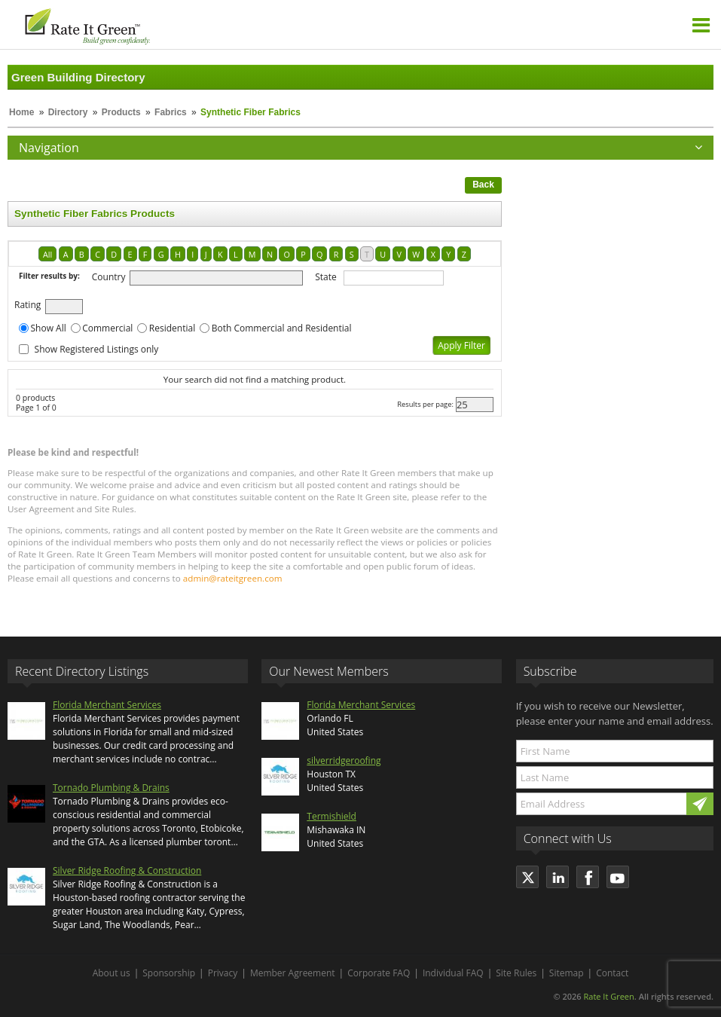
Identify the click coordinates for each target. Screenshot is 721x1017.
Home (21, 112)
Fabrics (170, 112)
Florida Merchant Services (107, 704)
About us (111, 973)
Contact (612, 973)
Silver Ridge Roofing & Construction (127, 870)
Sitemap (566, 973)
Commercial (107, 328)
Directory (68, 112)
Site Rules (516, 973)
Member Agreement (292, 973)
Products (121, 112)
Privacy (223, 973)
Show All (48, 328)
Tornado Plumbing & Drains (111, 787)
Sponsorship (168, 973)
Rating (27, 304)
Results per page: (425, 404)
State (326, 276)
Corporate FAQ (378, 973)
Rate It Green (608, 996)
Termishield (331, 816)
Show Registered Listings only (97, 349)
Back (483, 184)
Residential (172, 328)
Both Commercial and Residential (282, 328)
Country (109, 276)
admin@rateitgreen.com (233, 578)
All (47, 254)
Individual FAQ (453, 973)
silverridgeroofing (343, 760)
